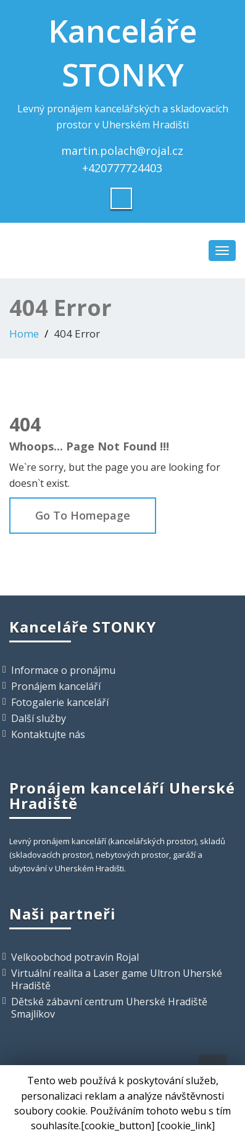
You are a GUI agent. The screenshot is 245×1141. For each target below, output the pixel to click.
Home (24, 333)
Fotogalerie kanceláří (60, 702)
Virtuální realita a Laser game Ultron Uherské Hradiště (116, 979)
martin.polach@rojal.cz (122, 150)
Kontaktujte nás (48, 734)
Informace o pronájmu (63, 670)
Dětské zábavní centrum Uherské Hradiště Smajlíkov (109, 1008)
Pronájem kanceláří (56, 686)
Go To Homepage (82, 515)
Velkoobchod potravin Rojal (75, 957)
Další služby (38, 718)
